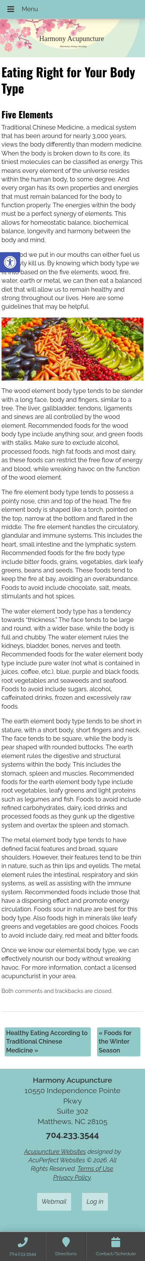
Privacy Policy (71, 1177)
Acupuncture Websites (55, 1151)
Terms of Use (95, 1168)
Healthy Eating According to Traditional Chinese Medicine (47, 1041)
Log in (95, 1201)
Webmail (54, 1201)
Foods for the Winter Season (115, 1041)
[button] (10, 262)
